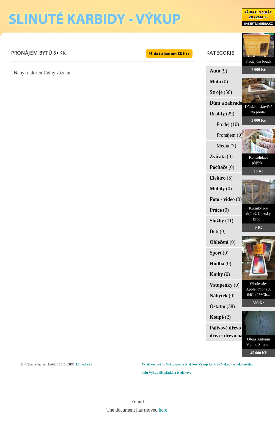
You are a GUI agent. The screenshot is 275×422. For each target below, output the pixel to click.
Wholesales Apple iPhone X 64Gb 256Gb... (258, 289)
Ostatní (222, 306)
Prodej (228, 124)
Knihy (220, 274)
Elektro (221, 178)
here (163, 410)
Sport (219, 253)
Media (226, 146)
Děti (218, 231)
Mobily (221, 188)
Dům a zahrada (230, 103)
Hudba (221, 263)
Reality (222, 113)
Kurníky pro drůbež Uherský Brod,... (258, 213)
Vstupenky (225, 285)
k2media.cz (84, 364)
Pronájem (230, 135)
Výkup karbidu (209, 364)
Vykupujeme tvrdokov (182, 364)
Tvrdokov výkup (153, 364)
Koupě (220, 317)
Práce (219, 210)
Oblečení (223, 242)
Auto (218, 71)
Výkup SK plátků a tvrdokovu (170, 373)
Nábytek (222, 295)
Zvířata (221, 156)
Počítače (222, 167)
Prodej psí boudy (259, 61)
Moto (219, 81)
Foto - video (226, 199)
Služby (221, 220)
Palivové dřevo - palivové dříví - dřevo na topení (238, 331)
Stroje (221, 92)
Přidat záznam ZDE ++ (169, 53)
